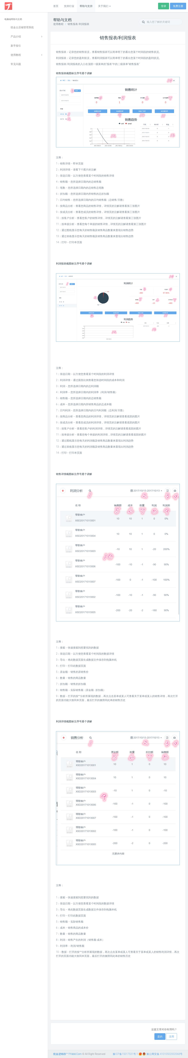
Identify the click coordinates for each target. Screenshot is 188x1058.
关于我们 (104, 6)
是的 (159, 1036)
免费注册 (178, 6)
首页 (55, 6)
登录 (163, 6)
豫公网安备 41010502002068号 (162, 1053)
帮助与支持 (86, 6)
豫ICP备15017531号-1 (125, 1053)
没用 (171, 1036)
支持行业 (69, 6)
